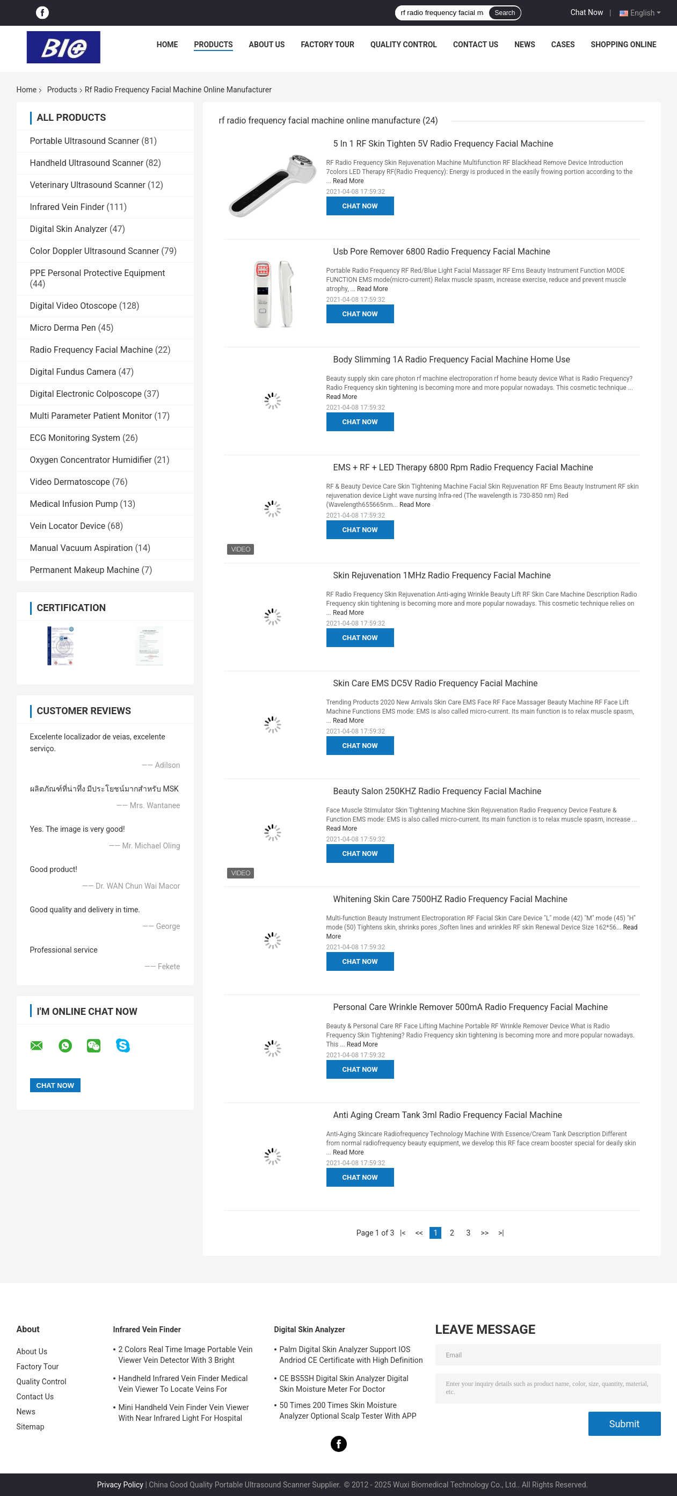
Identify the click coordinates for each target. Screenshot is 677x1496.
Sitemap (31, 1426)
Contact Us (475, 44)
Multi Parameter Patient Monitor (91, 416)
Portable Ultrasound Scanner (85, 141)
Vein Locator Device (68, 526)
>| (501, 1233)
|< (403, 1233)
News (524, 44)
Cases (563, 44)
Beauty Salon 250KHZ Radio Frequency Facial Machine (437, 791)
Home (167, 44)
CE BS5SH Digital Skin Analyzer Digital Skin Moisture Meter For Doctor (344, 1383)
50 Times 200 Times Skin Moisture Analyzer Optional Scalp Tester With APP (348, 1410)
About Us (267, 44)
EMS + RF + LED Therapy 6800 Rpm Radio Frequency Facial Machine (463, 467)
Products (213, 44)
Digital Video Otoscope (73, 306)
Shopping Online (624, 44)
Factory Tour (327, 44)
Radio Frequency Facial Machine (91, 350)
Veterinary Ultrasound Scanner (88, 185)
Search (504, 13)
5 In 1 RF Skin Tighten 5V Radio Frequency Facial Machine (443, 144)
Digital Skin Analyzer (69, 229)
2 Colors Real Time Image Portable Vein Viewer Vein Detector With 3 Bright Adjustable (186, 1356)
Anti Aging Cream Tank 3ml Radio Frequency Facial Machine (448, 1115)
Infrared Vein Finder (67, 207)
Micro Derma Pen (63, 328)
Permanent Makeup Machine (85, 570)
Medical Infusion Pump (74, 504)
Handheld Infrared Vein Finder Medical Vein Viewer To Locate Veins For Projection (183, 1385)
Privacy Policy (120, 1484)
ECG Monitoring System (75, 438)
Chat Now (587, 12)
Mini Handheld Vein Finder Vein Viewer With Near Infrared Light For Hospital (184, 1412)
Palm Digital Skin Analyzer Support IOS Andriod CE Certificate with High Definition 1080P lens (351, 1356)
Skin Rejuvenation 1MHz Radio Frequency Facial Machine (442, 575)
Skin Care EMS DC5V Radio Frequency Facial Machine (435, 683)
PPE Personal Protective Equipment (97, 273)
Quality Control (403, 44)
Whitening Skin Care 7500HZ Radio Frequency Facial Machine (450, 899)
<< (419, 1233)
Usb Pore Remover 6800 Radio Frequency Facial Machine (442, 251)
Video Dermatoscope (70, 482)
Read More (348, 181)
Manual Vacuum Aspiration (81, 548)
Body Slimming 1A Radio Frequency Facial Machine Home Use (451, 359)
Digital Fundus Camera (73, 372)
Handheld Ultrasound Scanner (87, 163)
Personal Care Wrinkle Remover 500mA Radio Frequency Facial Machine (470, 1007)
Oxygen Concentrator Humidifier (91, 460)
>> (485, 1233)
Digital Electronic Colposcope (86, 394)
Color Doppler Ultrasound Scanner (94, 251)
